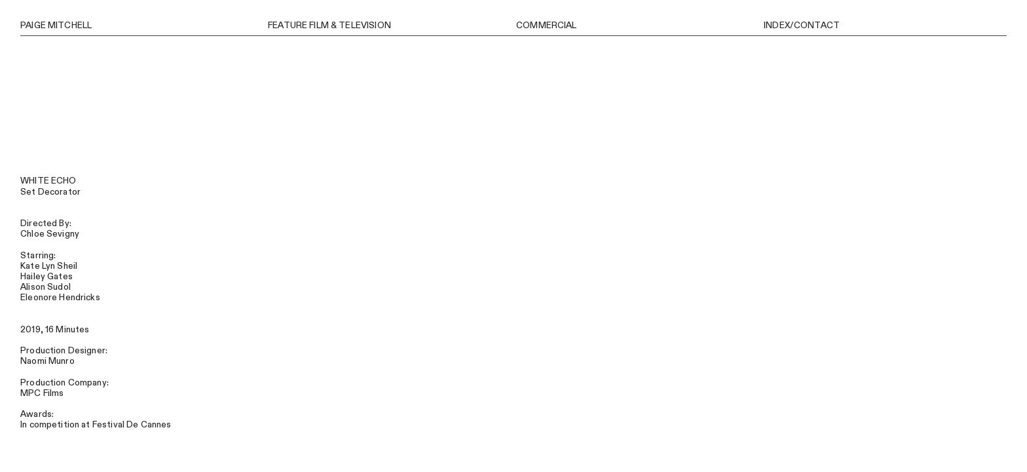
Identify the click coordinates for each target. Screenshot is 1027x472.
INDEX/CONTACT (802, 25)
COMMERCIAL (546, 25)
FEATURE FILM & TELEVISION (329, 25)
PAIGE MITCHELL (56, 25)
